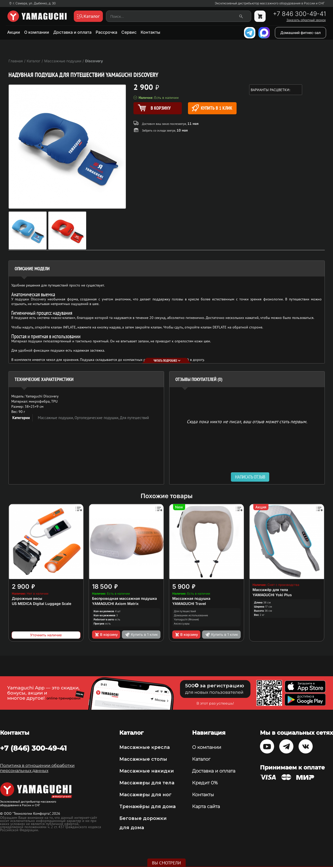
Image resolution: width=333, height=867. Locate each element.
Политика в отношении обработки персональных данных (37, 768)
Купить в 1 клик (212, 108)
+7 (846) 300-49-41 (33, 748)
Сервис (129, 32)
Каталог (201, 759)
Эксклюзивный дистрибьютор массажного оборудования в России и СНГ (270, 3)
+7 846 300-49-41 (299, 14)
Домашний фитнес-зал (300, 32)
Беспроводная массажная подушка (124, 598)
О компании (36, 32)
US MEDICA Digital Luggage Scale (41, 603)
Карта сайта (206, 806)
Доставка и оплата (72, 32)
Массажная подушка (191, 598)
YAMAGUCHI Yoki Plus (272, 595)
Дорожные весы (27, 598)
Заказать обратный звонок (306, 20)
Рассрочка (106, 32)
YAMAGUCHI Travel (189, 603)
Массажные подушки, (56, 417)
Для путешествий (134, 417)
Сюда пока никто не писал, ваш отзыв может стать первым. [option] (247, 421)
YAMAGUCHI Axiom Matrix (115, 603)
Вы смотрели (166, 863)
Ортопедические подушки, (97, 417)
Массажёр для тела (270, 589)
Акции (13, 32)
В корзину (106, 634)
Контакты (150, 32)
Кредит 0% (205, 783)
